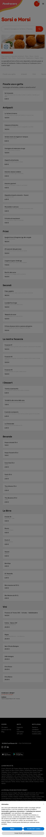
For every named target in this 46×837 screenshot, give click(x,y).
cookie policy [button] (28, 813)
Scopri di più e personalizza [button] (23, 833)
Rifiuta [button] (12, 829)
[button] (43, 804)
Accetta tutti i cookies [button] (33, 829)
